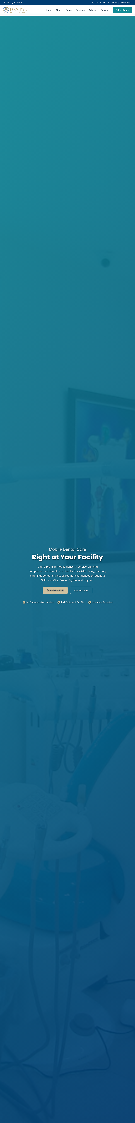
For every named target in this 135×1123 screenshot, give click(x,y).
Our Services (81, 590)
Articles (92, 10)
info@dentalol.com (121, 2)
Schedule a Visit (55, 590)
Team (69, 10)
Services (80, 10)
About (59, 10)
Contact (104, 10)
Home (48, 10)
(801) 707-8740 (100, 2)
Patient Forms (122, 10)
